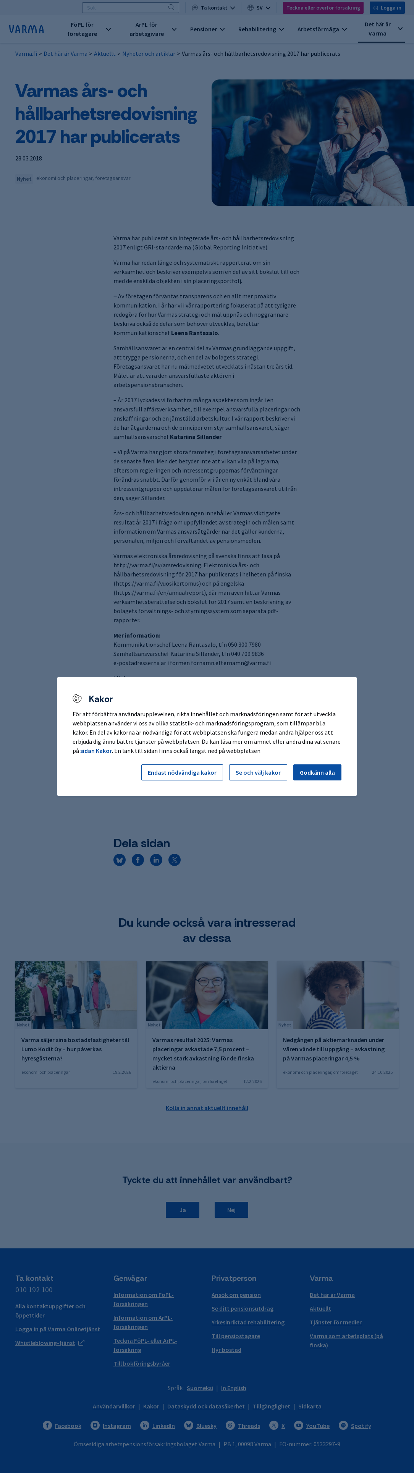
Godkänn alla (317, 772)
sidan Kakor (96, 750)
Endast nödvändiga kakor (182, 772)
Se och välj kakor (258, 772)
